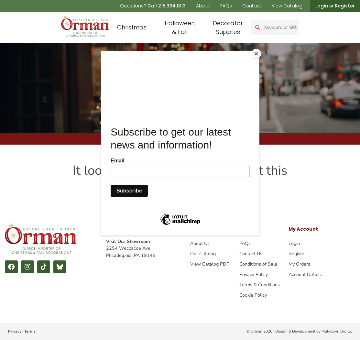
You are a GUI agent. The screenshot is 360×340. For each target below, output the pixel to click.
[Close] (258, 53)
